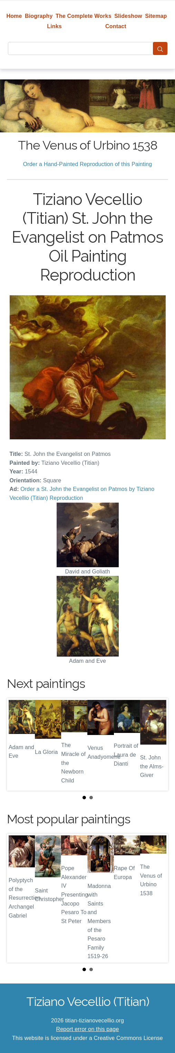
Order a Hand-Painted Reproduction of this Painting (87, 164)
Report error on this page (87, 1029)
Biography (39, 16)
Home (14, 16)
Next (157, 744)
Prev (17, 744)
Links (54, 26)
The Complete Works (83, 16)
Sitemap (156, 16)
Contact (115, 26)
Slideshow (128, 16)
